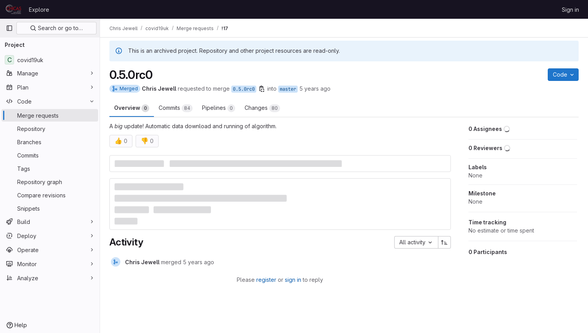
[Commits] (50, 155)
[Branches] (50, 142)
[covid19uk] (50, 60)
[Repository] (50, 128)
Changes (262, 108)
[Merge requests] (50, 115)
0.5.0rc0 (244, 89)
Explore (39, 9)
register (266, 279)
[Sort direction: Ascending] (444, 242)
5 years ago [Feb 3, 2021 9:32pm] (315, 88)
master (288, 89)
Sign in (570, 9)
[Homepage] (13, 9)
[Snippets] (50, 208)
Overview (131, 108)
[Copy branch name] (261, 88)
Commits (176, 108)
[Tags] (50, 168)
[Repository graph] (50, 181)
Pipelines (218, 108)
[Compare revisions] (50, 195)
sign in (293, 279)
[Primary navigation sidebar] (9, 28)
